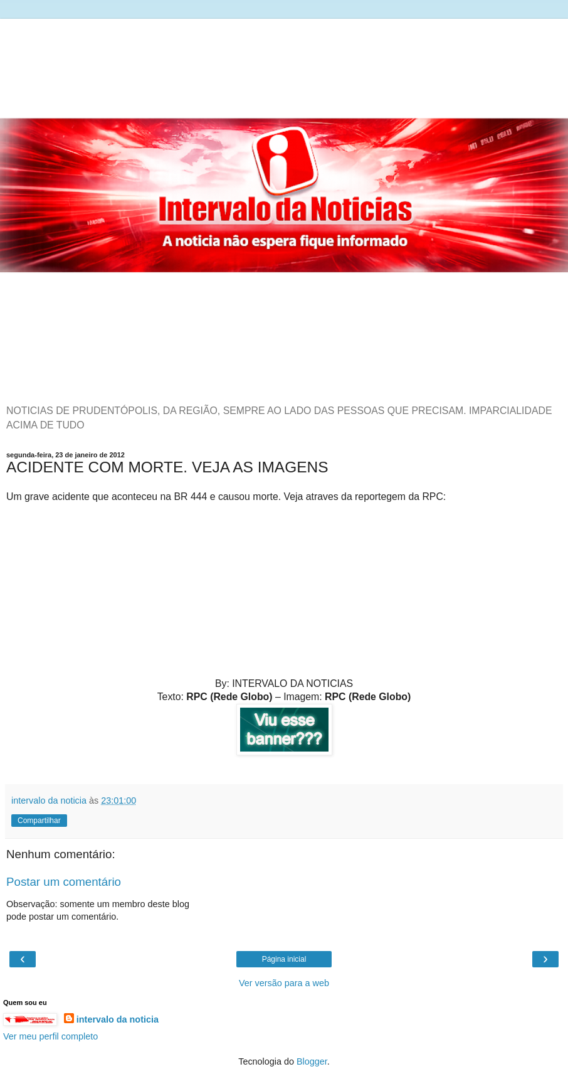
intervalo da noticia (117, 1019)
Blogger (312, 1061)
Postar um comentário (63, 881)
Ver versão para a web (284, 983)
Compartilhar (39, 820)
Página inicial (284, 959)
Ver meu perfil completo (50, 1036)
